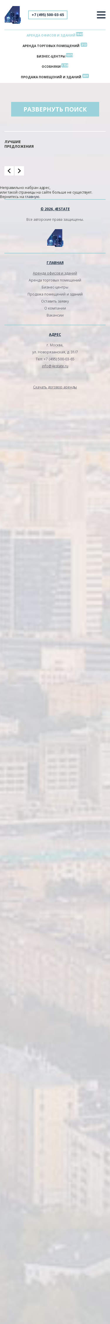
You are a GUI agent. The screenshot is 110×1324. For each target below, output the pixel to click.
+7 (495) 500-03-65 (48, 14)
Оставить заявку (55, 301)
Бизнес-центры (51, 56)
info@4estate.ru (55, 366)
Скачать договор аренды (55, 387)
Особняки (51, 66)
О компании (55, 308)
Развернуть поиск (55, 109)
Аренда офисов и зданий (51, 35)
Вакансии (55, 315)
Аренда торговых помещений (51, 46)
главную (32, 196)
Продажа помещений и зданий (51, 77)
